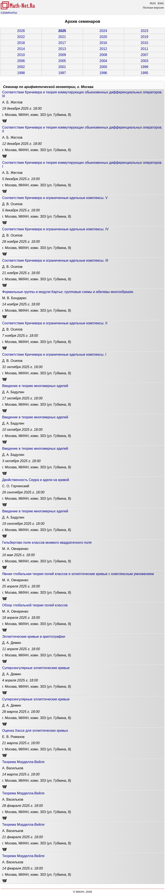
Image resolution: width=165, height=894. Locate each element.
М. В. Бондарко (14, 298)
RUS (153, 3)
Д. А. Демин (11, 643)
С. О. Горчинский (15, 486)
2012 (103, 49)
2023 (144, 31)
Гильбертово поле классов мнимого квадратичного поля (47, 542)
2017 (62, 43)
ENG (161, 3)
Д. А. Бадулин (13, 392)
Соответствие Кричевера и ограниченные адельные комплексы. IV (55, 229)
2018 (21, 43)
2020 (103, 37)
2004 (103, 61)
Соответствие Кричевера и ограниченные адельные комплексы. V (55, 198)
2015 (144, 43)
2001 (62, 67)
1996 (103, 73)
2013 (62, 49)
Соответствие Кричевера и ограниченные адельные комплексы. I (54, 354)
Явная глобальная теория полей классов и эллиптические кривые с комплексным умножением (78, 574)
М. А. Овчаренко (15, 549)
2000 (103, 67)
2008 (103, 55)
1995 (144, 73)
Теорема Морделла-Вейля (23, 762)
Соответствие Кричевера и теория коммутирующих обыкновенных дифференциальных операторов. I (82, 164)
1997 (62, 73)
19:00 (21, 179)
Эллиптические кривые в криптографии (33, 636)
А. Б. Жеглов (12, 102)
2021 (62, 37)
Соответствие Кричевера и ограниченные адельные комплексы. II (54, 323)
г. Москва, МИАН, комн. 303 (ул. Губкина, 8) (36, 115)
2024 (103, 31)
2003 (144, 61)
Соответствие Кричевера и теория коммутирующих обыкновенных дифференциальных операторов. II (82, 129)
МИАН (80, 891)
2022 (21, 37)
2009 (62, 55)
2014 (21, 49)
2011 (144, 49)
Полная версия (153, 7)
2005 (62, 61)
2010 (21, 55)
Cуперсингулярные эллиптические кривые (36, 668)
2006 (21, 61)
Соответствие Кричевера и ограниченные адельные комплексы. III (55, 260)
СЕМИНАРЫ (9, 12)
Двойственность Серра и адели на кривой (35, 480)
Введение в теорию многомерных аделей (35, 386)
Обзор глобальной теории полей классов (35, 605)
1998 (21, 73)
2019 (144, 37)
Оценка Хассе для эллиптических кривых (35, 730)
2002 (21, 67)
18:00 (22, 108)
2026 (21, 31)
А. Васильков (12, 768)
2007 (144, 55)
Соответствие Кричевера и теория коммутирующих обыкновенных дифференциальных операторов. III (82, 94)
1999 (144, 67)
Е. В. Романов (13, 737)
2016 (103, 43)
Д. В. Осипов (12, 204)
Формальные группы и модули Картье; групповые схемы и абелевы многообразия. (68, 292)
